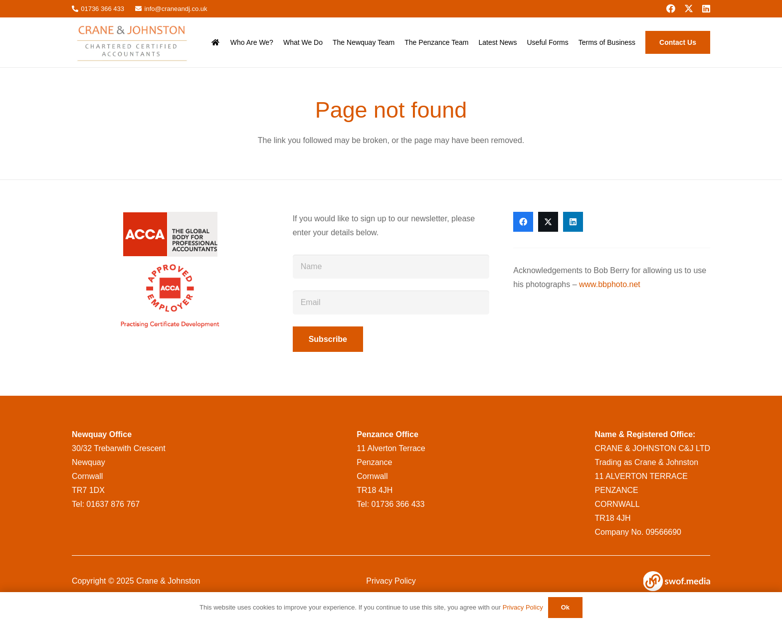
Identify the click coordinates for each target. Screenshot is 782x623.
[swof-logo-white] (676, 581)
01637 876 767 (113, 504)
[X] (688, 8)
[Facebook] (670, 8)
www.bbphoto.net (609, 284)
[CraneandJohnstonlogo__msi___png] (133, 42)
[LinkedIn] (706, 8)
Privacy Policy (391, 581)
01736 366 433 (398, 504)
